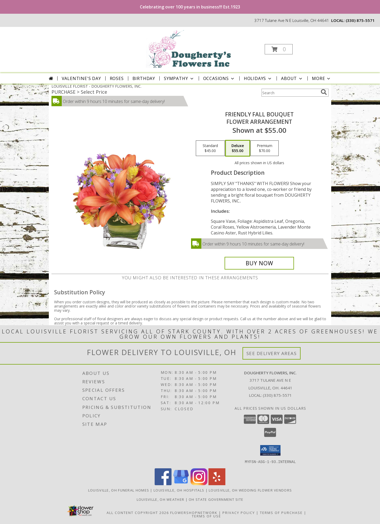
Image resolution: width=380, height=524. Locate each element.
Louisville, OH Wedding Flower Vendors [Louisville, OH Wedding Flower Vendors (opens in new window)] (250, 490)
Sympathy (179, 78)
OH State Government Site (216, 499)
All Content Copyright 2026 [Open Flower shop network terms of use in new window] (138, 512)
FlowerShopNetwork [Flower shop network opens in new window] (193, 512)
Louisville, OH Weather (160, 499)
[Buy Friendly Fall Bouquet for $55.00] (259, 263)
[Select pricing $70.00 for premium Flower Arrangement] (264, 148)
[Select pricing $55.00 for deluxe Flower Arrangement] (237, 148)
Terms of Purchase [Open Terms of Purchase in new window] (281, 512)
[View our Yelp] (216, 483)
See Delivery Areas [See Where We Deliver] (271, 353)
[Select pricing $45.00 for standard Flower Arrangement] (210, 148)
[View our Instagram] (199, 483)
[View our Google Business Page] (181, 483)
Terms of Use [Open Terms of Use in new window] (206, 515)
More (321, 78)
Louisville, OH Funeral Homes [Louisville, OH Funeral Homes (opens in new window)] (118, 490)
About (292, 78)
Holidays (258, 78)
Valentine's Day (81, 78)
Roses (117, 78)
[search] (323, 92)
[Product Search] (290, 92)
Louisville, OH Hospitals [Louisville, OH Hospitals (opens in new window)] (179, 490)
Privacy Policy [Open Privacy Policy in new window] (238, 512)
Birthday (143, 78)
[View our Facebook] (163, 483)
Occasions (219, 78)
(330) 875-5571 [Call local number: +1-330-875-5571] (360, 20)
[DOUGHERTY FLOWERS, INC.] (190, 47)
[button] (279, 49)
